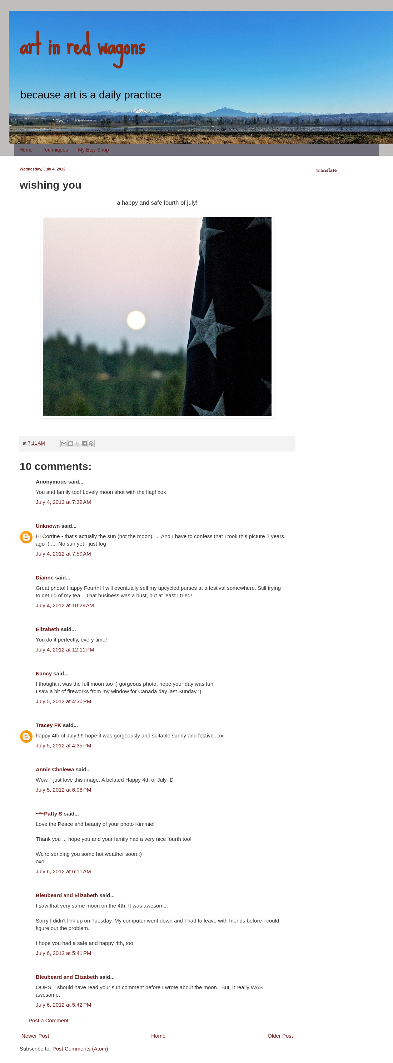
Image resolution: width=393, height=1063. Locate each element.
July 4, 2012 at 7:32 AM (63, 502)
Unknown (48, 526)
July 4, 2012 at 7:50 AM (63, 554)
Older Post (280, 1036)
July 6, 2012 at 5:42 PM (63, 1005)
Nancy (44, 673)
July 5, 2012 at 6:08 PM (63, 790)
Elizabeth (47, 629)
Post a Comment (49, 1020)
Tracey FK (48, 725)
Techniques (55, 150)
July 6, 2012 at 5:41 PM (63, 953)
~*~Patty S (49, 814)
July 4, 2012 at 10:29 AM (65, 605)
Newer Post (35, 1036)
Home (26, 150)
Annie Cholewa (55, 769)
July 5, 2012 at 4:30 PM (63, 701)
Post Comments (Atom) (80, 1049)
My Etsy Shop (93, 150)
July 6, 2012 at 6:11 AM (63, 871)
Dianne (45, 577)
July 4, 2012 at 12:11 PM (65, 650)
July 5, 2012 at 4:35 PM (63, 745)
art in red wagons (82, 45)
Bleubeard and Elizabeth (67, 895)
